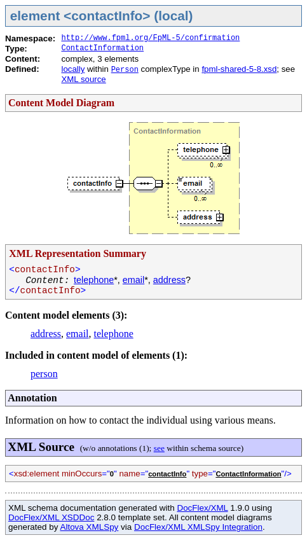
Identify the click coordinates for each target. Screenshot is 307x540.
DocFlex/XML (202, 508)
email (133, 280)
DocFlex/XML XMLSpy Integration (198, 527)
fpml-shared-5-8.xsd (238, 69)
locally (73, 69)
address (169, 280)
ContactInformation (102, 48)
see (159, 448)
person (44, 373)
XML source (83, 79)
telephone (94, 280)
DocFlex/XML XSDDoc (51, 517)
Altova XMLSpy (89, 527)
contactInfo (167, 474)
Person (125, 70)
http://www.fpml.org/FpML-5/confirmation (150, 38)
